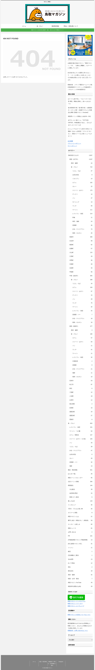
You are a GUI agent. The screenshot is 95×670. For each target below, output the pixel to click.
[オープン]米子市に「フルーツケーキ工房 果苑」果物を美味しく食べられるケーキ (79, 101)
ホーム (34, 661)
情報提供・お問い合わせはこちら (78, 630)
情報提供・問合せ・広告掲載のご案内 (52, 663)
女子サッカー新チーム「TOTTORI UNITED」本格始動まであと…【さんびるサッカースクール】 (80, 122)
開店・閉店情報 (43, 661)
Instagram (61, 661)
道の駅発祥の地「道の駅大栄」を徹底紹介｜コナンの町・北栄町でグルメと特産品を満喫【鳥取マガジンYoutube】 (80, 110)
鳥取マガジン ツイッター (75, 603)
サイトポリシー (72, 146)
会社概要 (70, 141)
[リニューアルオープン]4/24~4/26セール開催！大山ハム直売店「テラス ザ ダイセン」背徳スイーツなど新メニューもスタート (80, 132)
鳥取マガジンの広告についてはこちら (79, 614)
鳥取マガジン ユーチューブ (76, 606)
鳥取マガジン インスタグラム (76, 601)
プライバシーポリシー (74, 143)
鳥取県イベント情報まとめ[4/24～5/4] (79, 116)
